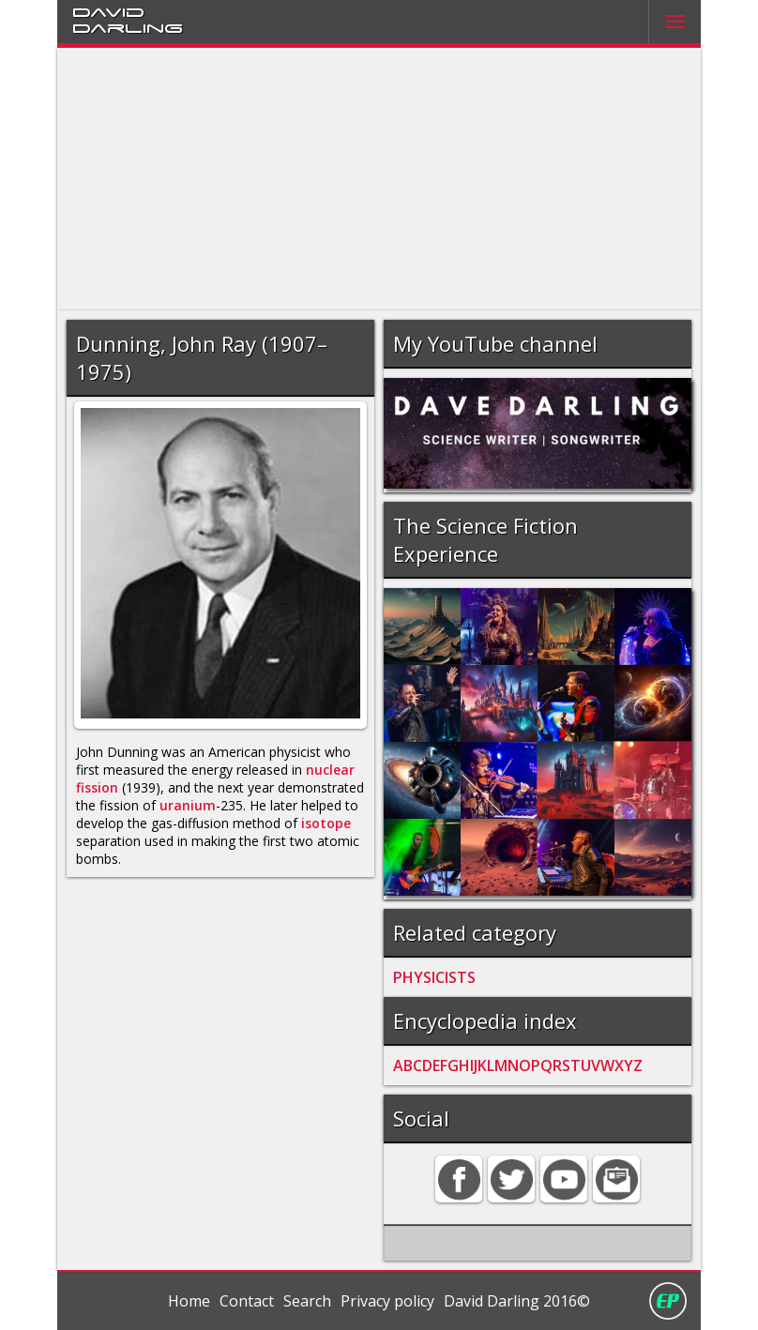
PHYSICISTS (434, 977)
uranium (187, 805)
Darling (127, 27)
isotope (326, 823)
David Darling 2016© (517, 1301)
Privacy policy (387, 1301)
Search (307, 1301)
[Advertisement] (379, 179)
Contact (247, 1301)
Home (189, 1301)
